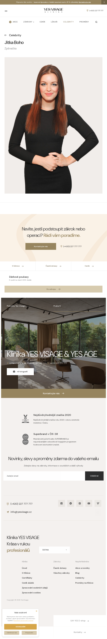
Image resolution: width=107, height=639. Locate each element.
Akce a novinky (82, 568)
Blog (77, 573)
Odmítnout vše (12, 633)
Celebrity (13, 35)
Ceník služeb (28, 582)
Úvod (24, 568)
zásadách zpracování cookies (23, 620)
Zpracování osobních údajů (35, 587)
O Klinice (26, 573)
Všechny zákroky (61, 573)
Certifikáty (27, 577)
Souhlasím (20, 627)
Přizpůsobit (29, 633)
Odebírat (94, 475)
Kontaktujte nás (85, 2)
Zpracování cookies (31, 592)
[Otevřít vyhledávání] (96, 22)
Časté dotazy (59, 568)
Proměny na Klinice (84, 582)
